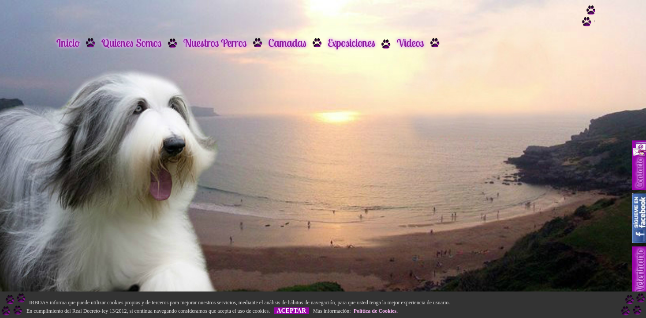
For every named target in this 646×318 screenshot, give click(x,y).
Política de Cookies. (374, 311)
